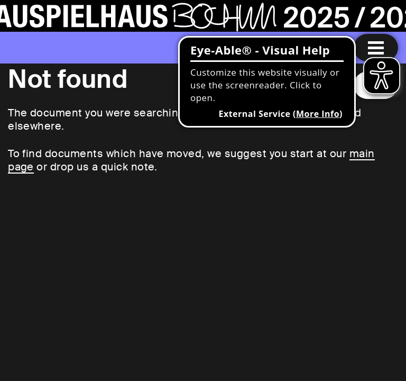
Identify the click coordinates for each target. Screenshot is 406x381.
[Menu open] (376, 47)
